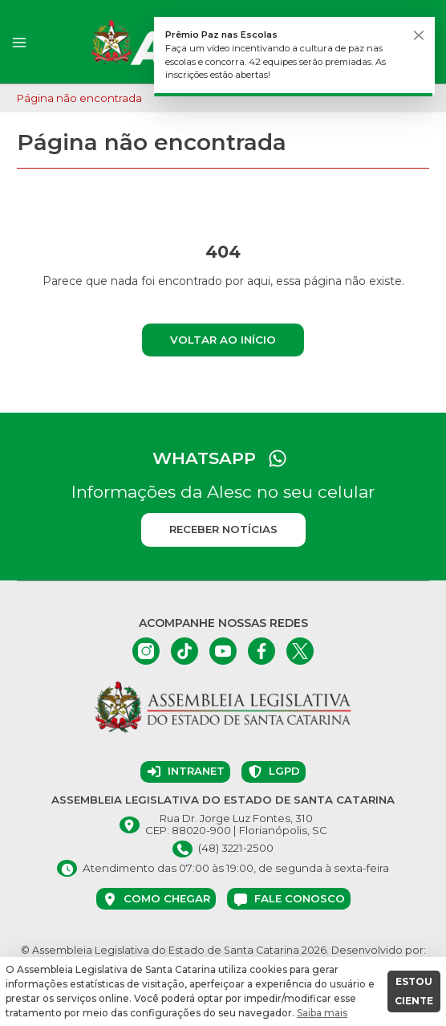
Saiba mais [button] (322, 1013)
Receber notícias (223, 529)
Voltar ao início (223, 339)
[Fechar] (419, 35)
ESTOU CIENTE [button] (414, 991)
